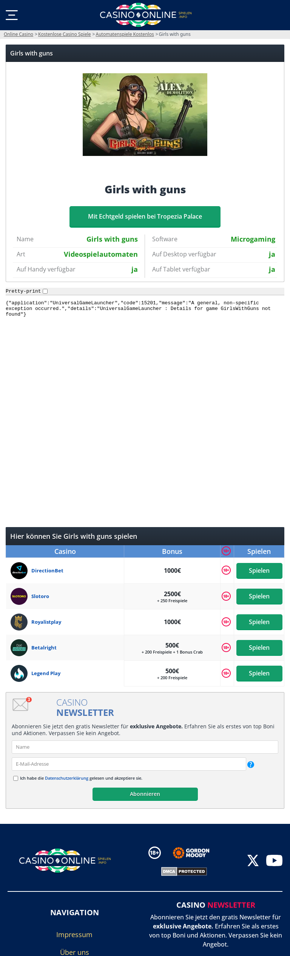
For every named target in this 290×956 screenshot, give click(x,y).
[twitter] (253, 861)
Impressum (74, 934)
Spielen (259, 570)
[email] (129, 764)
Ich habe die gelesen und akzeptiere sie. (81, 778)
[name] (145, 747)
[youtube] (274, 861)
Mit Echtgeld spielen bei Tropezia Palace (145, 216)
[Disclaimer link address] (196, 853)
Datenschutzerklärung (66, 778)
